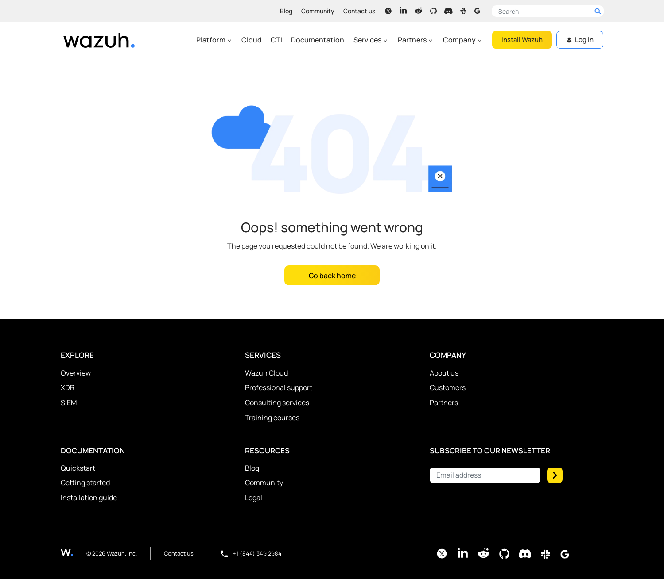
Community (317, 11)
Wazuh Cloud (266, 373)
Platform (214, 40)
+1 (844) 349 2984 (251, 553)
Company (462, 40)
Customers (448, 387)
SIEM (69, 402)
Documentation (317, 40)
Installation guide (89, 497)
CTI (276, 40)
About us (444, 373)
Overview (76, 373)
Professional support (278, 387)
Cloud (251, 40)
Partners (415, 40)
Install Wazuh (522, 39)
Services (370, 40)
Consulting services (277, 402)
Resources (267, 450)
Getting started (85, 482)
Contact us (359, 11)
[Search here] (548, 11)
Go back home (332, 275)
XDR (67, 387)
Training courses (272, 417)
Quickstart (78, 468)
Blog (286, 11)
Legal (253, 497)
